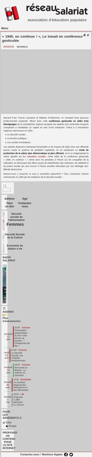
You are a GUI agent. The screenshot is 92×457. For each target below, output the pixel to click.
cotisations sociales (36, 156)
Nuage (11, 425)
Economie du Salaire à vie (15, 247)
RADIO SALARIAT (9, 259)
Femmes (15, 224)
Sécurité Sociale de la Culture (15, 236)
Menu (4, 28)
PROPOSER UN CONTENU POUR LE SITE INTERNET (10, 440)
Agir (25, 198)
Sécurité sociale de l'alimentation (16, 216)
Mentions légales (52, 454)
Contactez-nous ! (30, 454)
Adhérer (9, 198)
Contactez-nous (25, 205)
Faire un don (9, 205)
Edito (7, 422)
